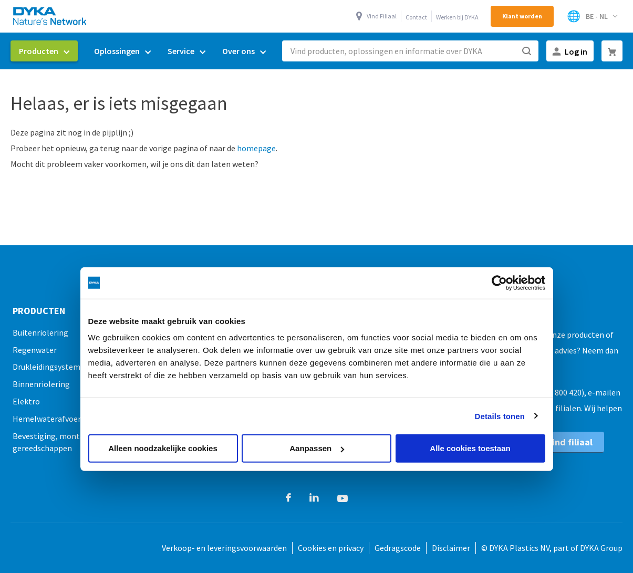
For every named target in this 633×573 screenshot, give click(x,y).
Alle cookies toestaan (470, 448)
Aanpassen (316, 448)
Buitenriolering (40, 332)
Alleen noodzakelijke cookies (162, 448)
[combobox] (410, 50)
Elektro (26, 401)
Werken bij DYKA (457, 17)
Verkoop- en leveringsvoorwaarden (224, 548)
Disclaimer (451, 548)
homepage (256, 148)
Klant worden (522, 16)
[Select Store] (592, 16)
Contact (416, 17)
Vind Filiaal (382, 16)
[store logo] (50, 16)
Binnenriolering (41, 384)
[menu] (142, 51)
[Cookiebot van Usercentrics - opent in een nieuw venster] (499, 282)
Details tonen (500, 415)
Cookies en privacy (331, 548)
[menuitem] (44, 50)
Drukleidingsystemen (51, 366)
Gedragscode (398, 548)
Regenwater (35, 350)
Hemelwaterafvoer (47, 418)
